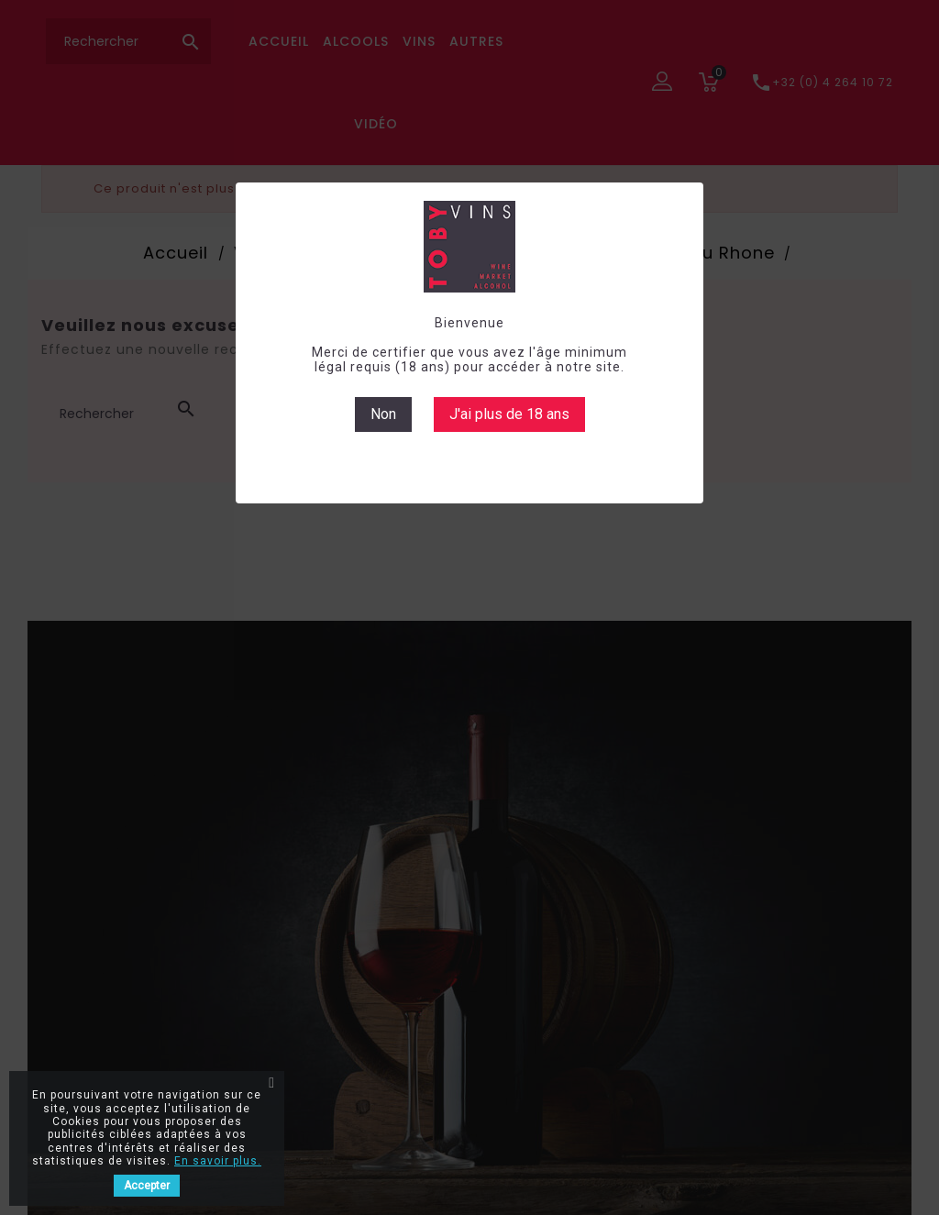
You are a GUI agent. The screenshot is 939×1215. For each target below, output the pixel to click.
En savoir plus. (217, 1160)
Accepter (147, 1185)
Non (383, 414)
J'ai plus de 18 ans (509, 414)
